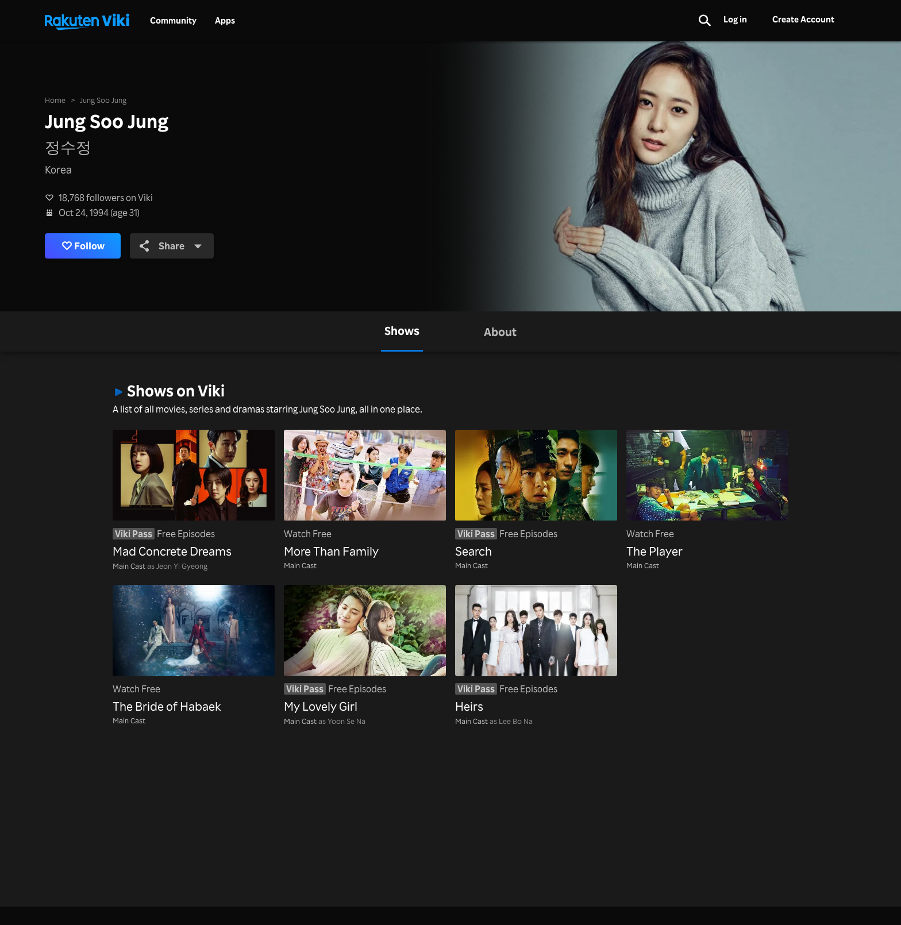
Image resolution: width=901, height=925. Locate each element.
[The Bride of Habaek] (194, 650)
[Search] (536, 495)
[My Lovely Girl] (365, 650)
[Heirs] (536, 650)
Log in (735, 19)
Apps (225, 21)
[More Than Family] (365, 495)
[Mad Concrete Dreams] (194, 495)
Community (173, 21)
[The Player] (707, 495)
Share (176, 246)
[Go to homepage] (87, 20)
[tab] (402, 331)
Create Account (803, 19)
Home (55, 99)
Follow (85, 246)
